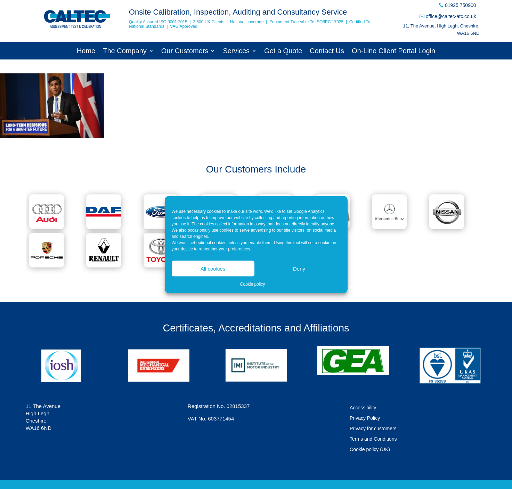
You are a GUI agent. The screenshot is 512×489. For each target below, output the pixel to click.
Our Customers (185, 51)
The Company (125, 51)
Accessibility (363, 407)
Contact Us (327, 51)
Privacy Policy (365, 418)
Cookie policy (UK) (370, 449)
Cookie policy (252, 284)
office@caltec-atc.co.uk (451, 16)
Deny (299, 268)
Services (236, 51)
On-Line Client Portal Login (393, 51)
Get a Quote (283, 51)
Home (86, 51)
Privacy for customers (373, 428)
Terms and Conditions (373, 439)
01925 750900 (460, 5)
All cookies (213, 268)
